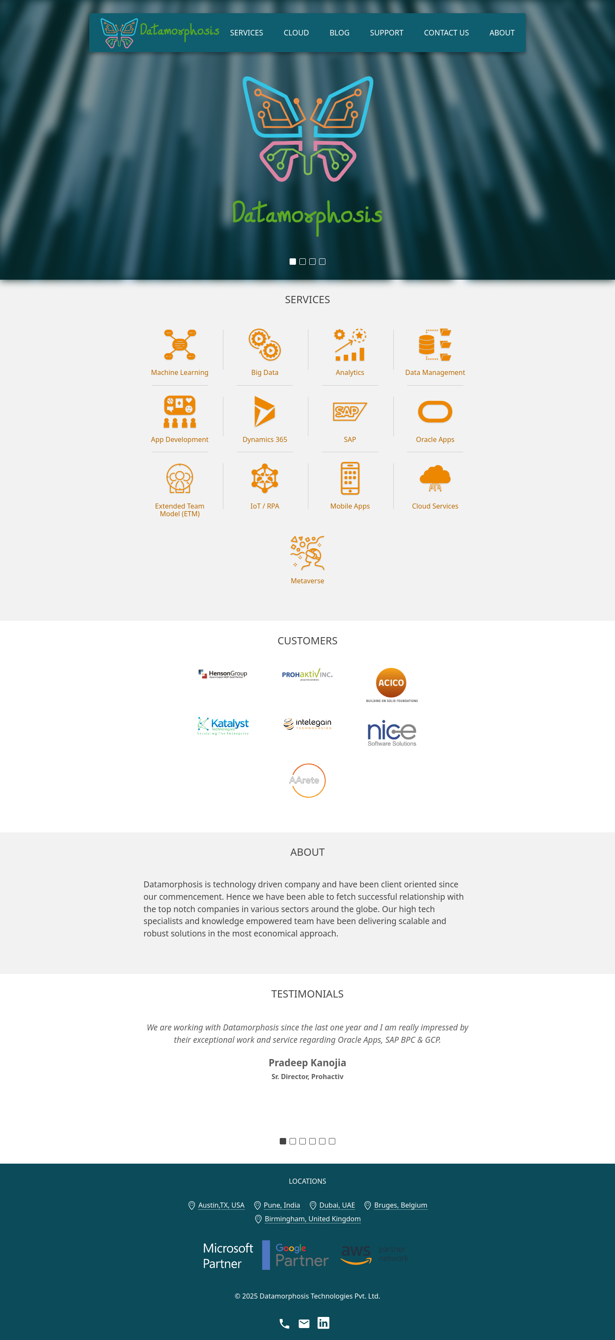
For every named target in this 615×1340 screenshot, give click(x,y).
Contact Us (446, 32)
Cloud (296, 32)
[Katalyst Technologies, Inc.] (223, 726)
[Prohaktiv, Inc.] (307, 675)
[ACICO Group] (392, 685)
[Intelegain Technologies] (307, 724)
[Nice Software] (392, 732)
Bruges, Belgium (400, 1205)
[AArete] (307, 780)
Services (246, 32)
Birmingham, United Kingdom (313, 1219)
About (502, 32)
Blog (340, 32)
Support (387, 32)
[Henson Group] (223, 674)
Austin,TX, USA (221, 1205)
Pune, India (282, 1205)
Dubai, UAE (337, 1205)
